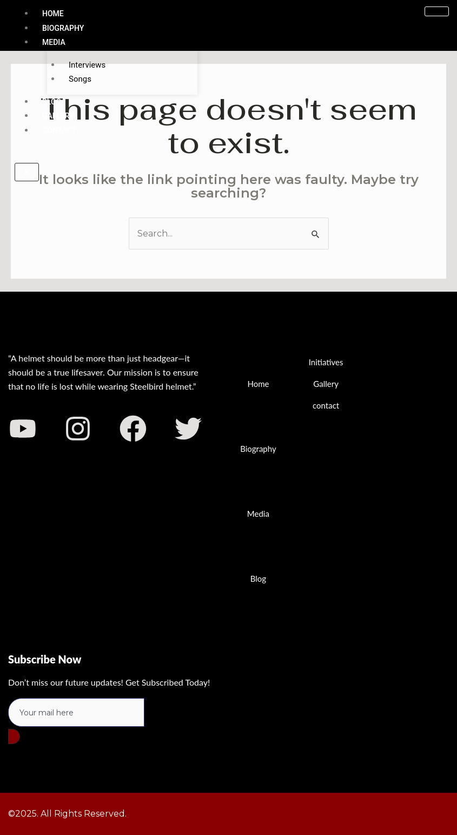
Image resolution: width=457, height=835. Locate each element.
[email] (76, 712)
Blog (51, 101)
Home (53, 13)
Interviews (87, 65)
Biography (63, 28)
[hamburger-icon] (437, 11)
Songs (80, 79)
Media (53, 42)
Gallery (58, 116)
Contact (59, 130)
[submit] (14, 736)
